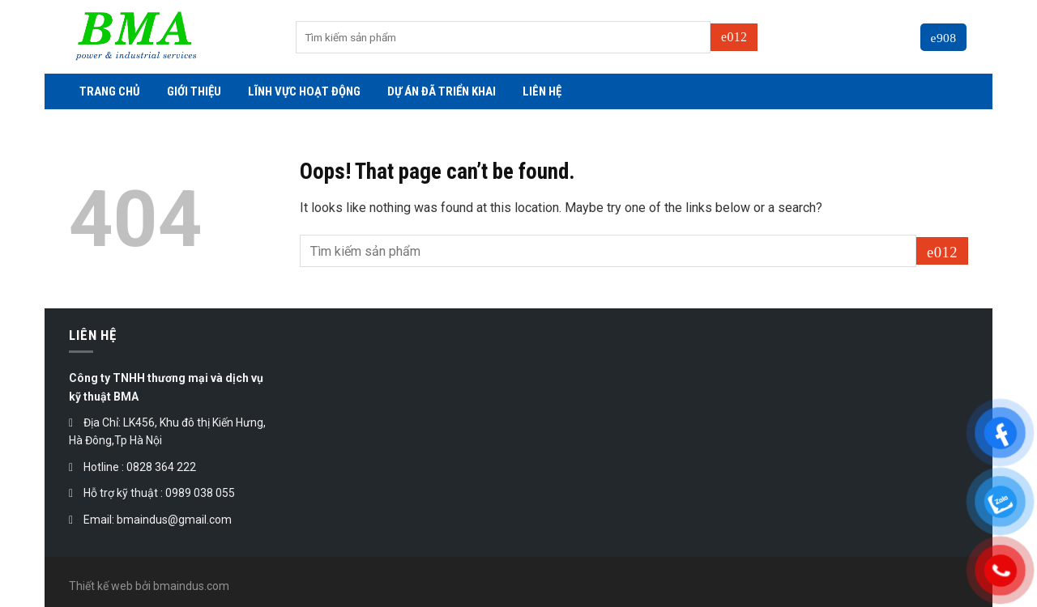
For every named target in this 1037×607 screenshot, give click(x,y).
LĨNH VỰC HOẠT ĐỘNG (304, 91)
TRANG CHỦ (109, 91)
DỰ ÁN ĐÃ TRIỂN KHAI (441, 91)
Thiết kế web (101, 585)
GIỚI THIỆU (194, 91)
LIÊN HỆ (542, 91)
